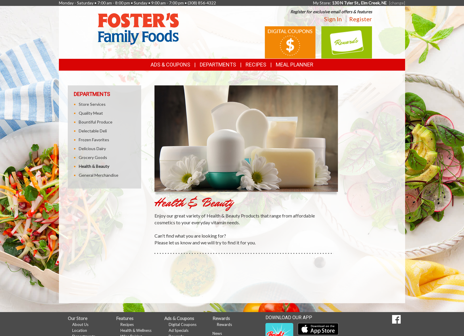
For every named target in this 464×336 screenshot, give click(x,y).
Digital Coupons (182, 324)
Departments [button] (218, 64)
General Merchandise (98, 175)
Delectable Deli (93, 130)
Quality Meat (91, 113)
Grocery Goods (93, 157)
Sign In (333, 18)
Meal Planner (294, 64)
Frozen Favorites (94, 139)
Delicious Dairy (92, 148)
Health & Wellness (136, 330)
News (217, 333)
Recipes (256, 64)
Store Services (92, 104)
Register (360, 18)
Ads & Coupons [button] (170, 64)
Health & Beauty (94, 166)
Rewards (224, 324)
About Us (80, 324)
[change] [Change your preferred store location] (397, 2)
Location (79, 330)
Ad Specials (178, 330)
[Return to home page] (138, 28)
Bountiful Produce (95, 121)
